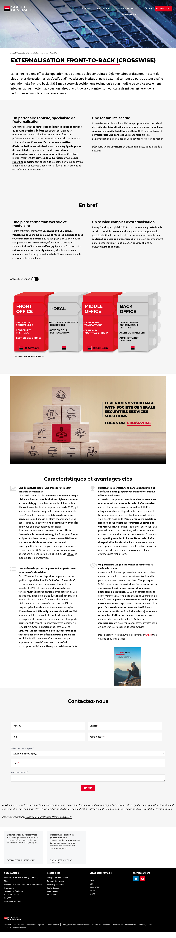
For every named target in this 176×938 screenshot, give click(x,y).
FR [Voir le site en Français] (150, 8)
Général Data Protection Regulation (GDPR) (48, 816)
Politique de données (101, 930)
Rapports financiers (55, 887)
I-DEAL (70, 553)
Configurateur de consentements (75, 930)
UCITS (92, 900)
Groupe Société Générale (57, 883)
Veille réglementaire (55, 890)
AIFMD (92, 896)
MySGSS (7, 904)
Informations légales (35, 930)
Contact (7, 930)
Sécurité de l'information (15, 933)
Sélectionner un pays (22, 748)
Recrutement (52, 897)
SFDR (92, 886)
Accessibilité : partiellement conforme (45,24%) (132, 930)
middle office (27, 246)
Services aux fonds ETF (13, 897)
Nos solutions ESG (11, 901)
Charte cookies (53, 930)
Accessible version (24, 279)
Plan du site (19, 930)
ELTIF (92, 890)
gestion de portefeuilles (31, 580)
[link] (23, 850)
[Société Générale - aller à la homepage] (34, 8)
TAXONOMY (95, 893)
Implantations (53, 894)
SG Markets (52, 901)
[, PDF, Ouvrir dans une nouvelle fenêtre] (127, 666)
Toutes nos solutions (12, 907)
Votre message (19, 772)
